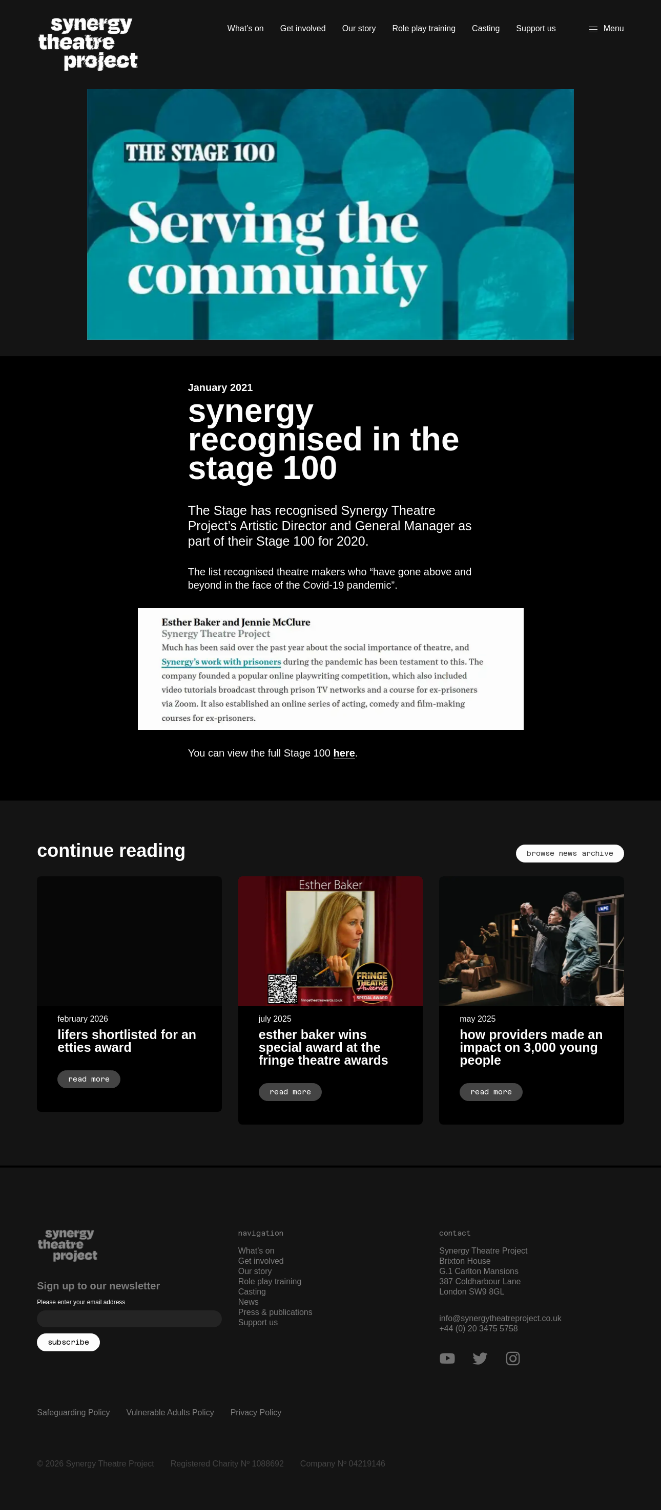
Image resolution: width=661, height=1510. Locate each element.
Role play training (424, 28)
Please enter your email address (81, 1302)
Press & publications (275, 1312)
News (248, 1302)
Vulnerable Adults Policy (170, 1412)
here (344, 753)
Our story (359, 28)
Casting (486, 28)
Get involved (303, 28)
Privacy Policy (256, 1412)
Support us (535, 28)
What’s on (246, 28)
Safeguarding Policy (73, 1412)
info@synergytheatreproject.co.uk (500, 1318)
